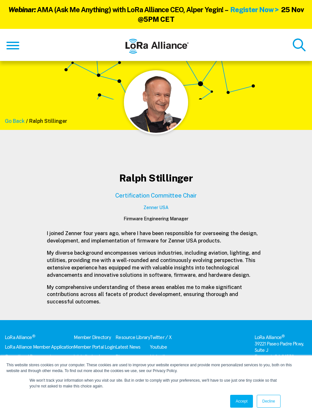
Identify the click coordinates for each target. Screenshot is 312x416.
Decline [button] (268, 401)
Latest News (128, 347)
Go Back (15, 121)
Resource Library (133, 337)
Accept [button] (241, 401)
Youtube (158, 347)
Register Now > (254, 9)
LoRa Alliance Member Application (39, 347)
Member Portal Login (95, 347)
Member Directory (92, 337)
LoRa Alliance (20, 337)
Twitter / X (160, 337)
